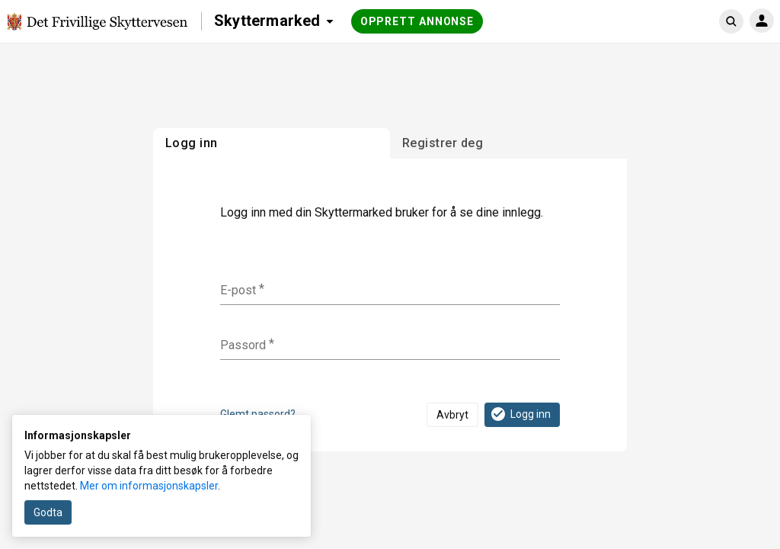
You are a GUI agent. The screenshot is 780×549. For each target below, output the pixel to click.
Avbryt (452, 415)
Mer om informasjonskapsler (149, 486)
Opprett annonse (417, 21)
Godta (48, 512)
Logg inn (520, 414)
